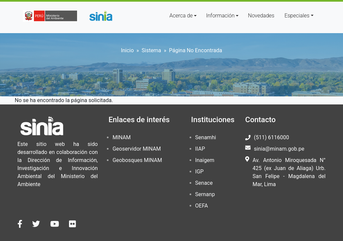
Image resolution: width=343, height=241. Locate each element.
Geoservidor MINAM (137, 149)
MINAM (122, 137)
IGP (199, 171)
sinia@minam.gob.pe (279, 149)
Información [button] (220, 15)
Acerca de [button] (181, 15)
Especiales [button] (297, 15)
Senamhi (205, 137)
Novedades (261, 15)
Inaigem (204, 160)
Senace (204, 183)
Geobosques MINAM (137, 160)
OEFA (201, 206)
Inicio (127, 50)
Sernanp (205, 194)
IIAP (200, 149)
